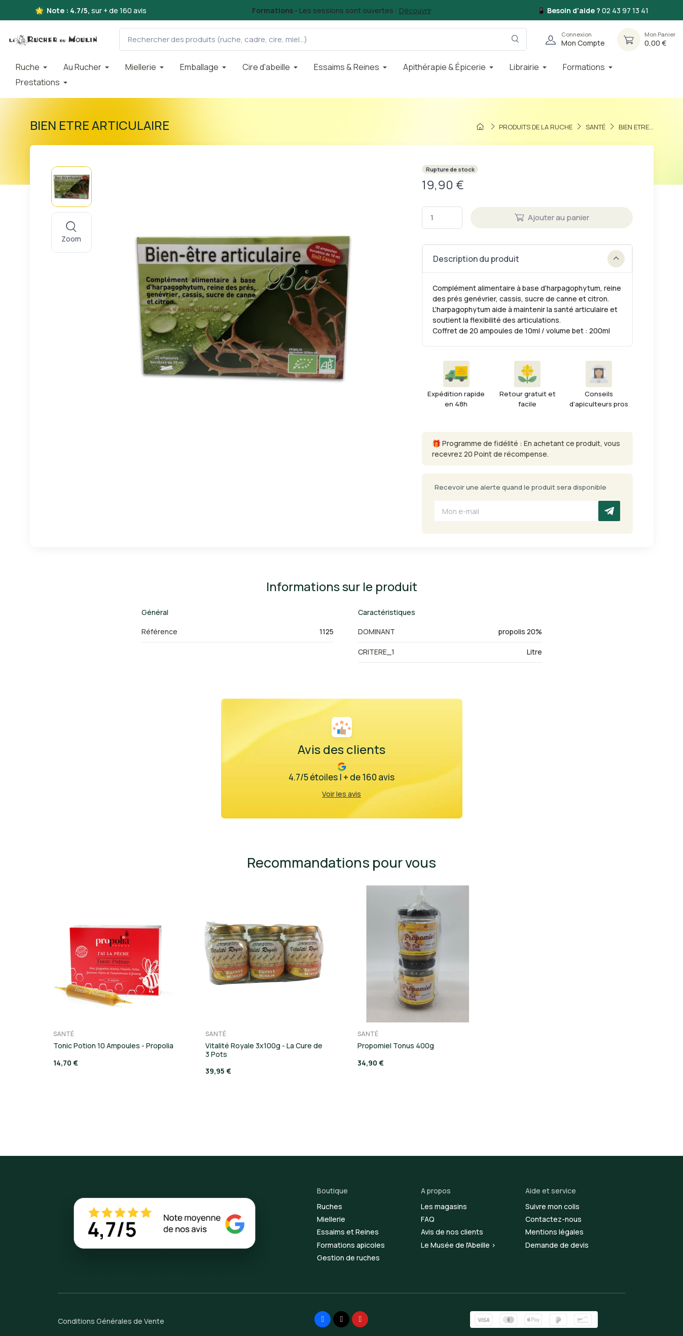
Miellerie (331, 1219)
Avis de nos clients (452, 1232)
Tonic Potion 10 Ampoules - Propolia (113, 1045)
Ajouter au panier (552, 217)
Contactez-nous (553, 1219)
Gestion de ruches (348, 1257)
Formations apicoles (351, 1245)
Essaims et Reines (348, 1232)
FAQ (428, 1219)
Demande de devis (557, 1245)
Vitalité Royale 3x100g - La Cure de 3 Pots (263, 1050)
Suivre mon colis (552, 1206)
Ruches (329, 1206)
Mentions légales (554, 1232)
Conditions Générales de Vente (111, 1321)
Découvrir (415, 10)
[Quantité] (442, 218)
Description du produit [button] (529, 258)
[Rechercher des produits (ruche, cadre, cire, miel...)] (323, 39)
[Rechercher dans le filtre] (515, 39)
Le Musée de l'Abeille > (458, 1245)
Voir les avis (341, 794)
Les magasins (444, 1206)
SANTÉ (63, 1034)
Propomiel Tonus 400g (395, 1045)
